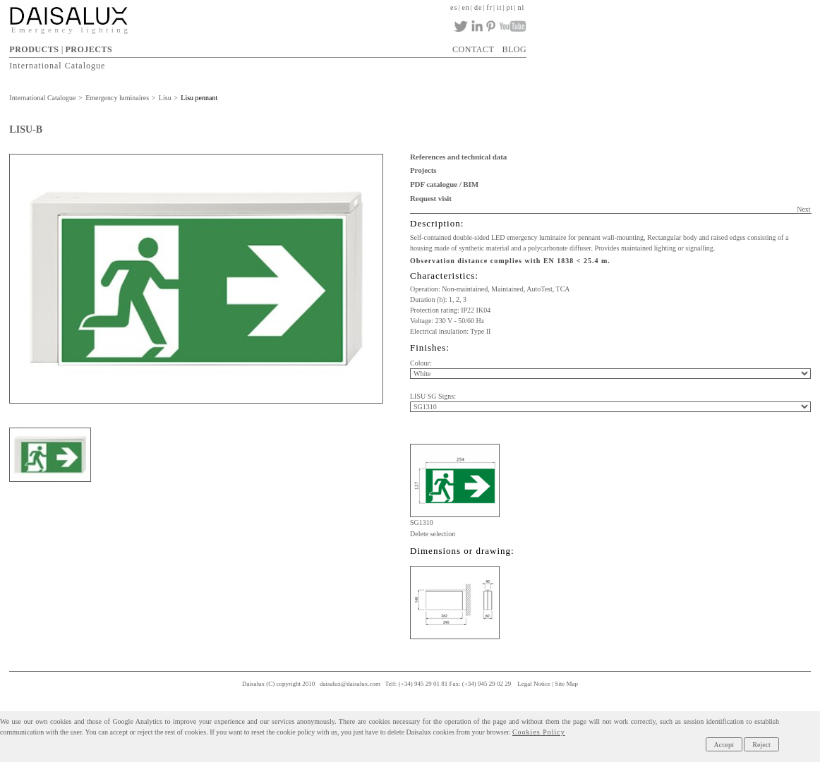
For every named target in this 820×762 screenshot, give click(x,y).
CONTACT (473, 49)
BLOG (514, 49)
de (478, 7)
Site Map (566, 683)
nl (520, 7)
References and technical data (458, 156)
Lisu (165, 98)
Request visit (431, 198)
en (465, 7)
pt (510, 7)
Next (803, 209)
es (453, 7)
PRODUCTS (34, 49)
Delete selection (432, 534)
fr (489, 7)
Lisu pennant (199, 98)
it (499, 7)
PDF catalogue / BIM (444, 184)
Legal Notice (533, 683)
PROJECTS (88, 49)
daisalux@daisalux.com (350, 683)
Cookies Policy (538, 732)
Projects (423, 170)
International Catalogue (57, 66)
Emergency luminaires (117, 98)
